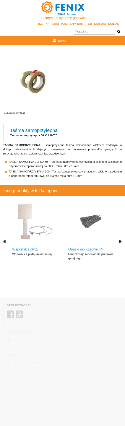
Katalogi (52, 23)
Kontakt (114, 23)
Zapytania (77, 23)
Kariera (100, 23)
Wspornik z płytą (25, 249)
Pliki (64, 23)
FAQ (89, 23)
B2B (41, 23)
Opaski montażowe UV (86, 249)
